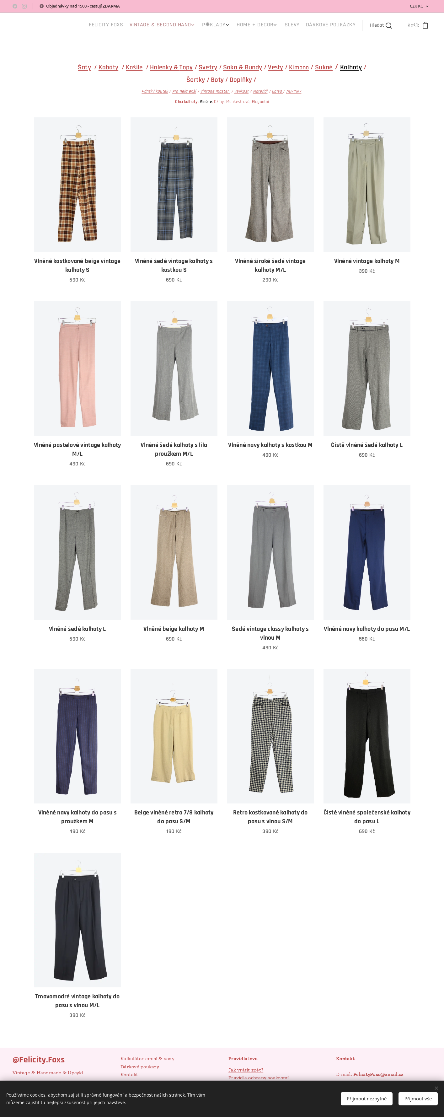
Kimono (299, 67)
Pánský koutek (155, 91)
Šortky (195, 80)
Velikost (241, 91)
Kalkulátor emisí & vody (147, 1058)
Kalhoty (351, 67)
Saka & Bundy (242, 67)
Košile (134, 67)
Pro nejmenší (184, 91)
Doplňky (240, 80)
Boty (217, 80)
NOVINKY (293, 91)
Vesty (275, 67)
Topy (186, 67)
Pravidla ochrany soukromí (258, 1078)
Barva (277, 91)
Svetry (208, 67)
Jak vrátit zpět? (245, 1070)
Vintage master (215, 91)
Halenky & (164, 67)
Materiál (260, 91)
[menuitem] (305, 25)
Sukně (324, 67)
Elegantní (260, 102)
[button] (381, 25)
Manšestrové (237, 102)
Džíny (219, 102)
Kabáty (108, 67)
